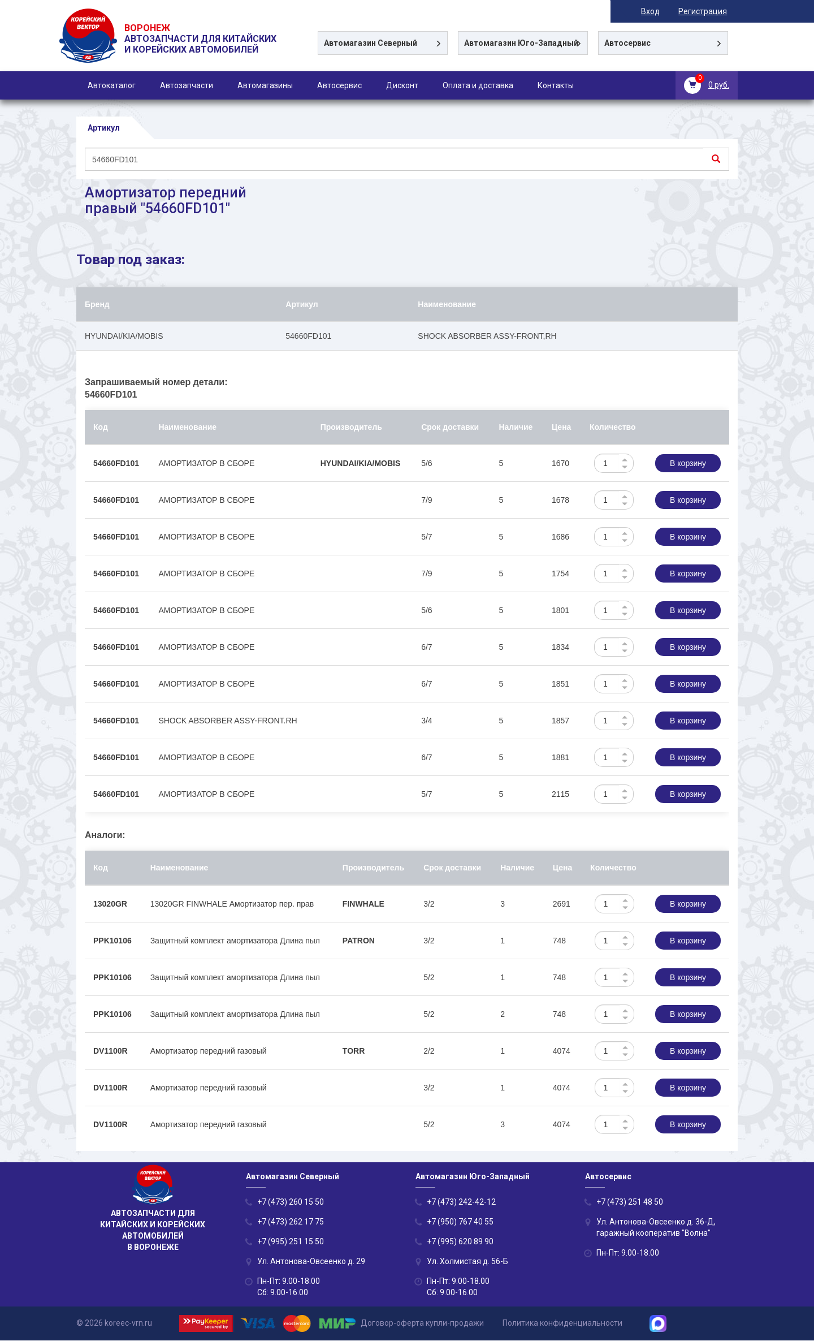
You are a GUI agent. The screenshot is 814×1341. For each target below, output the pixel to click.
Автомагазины (265, 85)
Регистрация (713, 11)
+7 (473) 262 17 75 (290, 1222)
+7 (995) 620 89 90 (460, 1242)
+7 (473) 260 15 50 (290, 1202)
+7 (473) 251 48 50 (629, 1202)
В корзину (688, 463)
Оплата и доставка (478, 85)
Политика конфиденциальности (562, 1322)
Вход (661, 11)
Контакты (556, 85)
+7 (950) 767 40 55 (460, 1222)
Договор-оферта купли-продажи (422, 1322)
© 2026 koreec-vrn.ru (114, 1322)
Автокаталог (112, 85)
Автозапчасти (186, 85)
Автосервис (339, 85)
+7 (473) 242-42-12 (461, 1202)
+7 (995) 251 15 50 (290, 1242)
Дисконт (402, 85)
